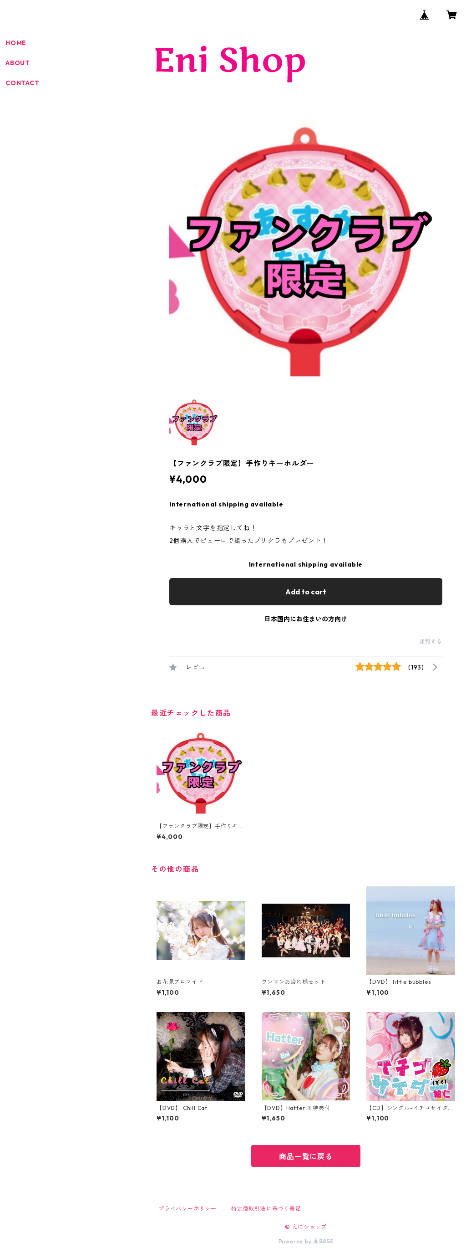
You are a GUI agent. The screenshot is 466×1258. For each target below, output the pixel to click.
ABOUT (17, 63)
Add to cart (305, 591)
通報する (430, 641)
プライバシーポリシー (187, 1208)
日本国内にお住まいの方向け (305, 619)
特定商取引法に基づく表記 (266, 1208)
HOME (15, 43)
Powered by (306, 1241)
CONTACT (22, 83)
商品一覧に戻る (306, 1156)
